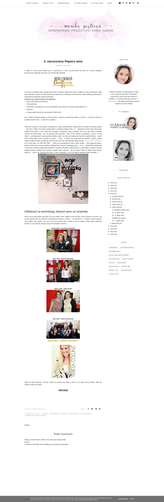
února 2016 (116, 207)
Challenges (54, 414)
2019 (112, 185)
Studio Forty (114, 274)
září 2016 (115, 199)
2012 (112, 234)
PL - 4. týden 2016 (118, 221)
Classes (45, 414)
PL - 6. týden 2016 (118, 212)
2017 (112, 191)
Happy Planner (127, 259)
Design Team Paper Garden (119, 255)
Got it (132, 499)
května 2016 (116, 204)
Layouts (63, 414)
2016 (112, 193)
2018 (112, 188)
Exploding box (114, 259)
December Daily (114, 251)
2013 (112, 231)
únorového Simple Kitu (94, 141)
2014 (112, 229)
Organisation (114, 266)
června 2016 (116, 202)
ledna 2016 (115, 223)
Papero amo (73, 414)
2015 (112, 226)
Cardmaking (113, 247)
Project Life (113, 270)
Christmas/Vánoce (127, 247)
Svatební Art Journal (118, 218)
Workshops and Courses (35, 415)
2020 (112, 183)
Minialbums (122, 262)
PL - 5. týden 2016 (118, 215)
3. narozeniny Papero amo (120, 210)
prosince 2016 (116, 196)
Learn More (123, 499)
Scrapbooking (85, 414)
